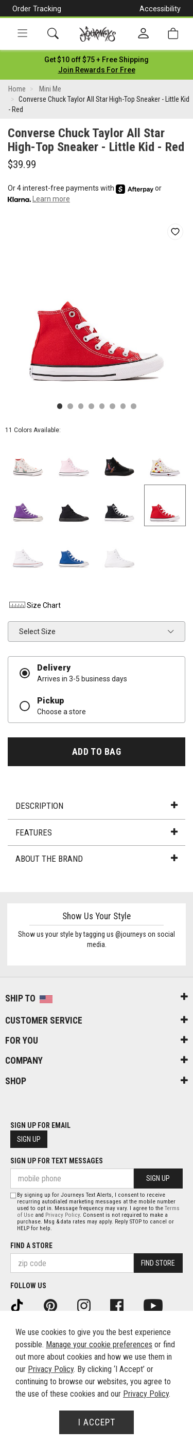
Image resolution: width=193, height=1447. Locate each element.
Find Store (158, 1263)
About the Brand (96, 858)
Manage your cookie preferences (99, 1344)
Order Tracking (36, 9)
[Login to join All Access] (96, 59)
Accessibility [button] (160, 9)
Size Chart (34, 605)
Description (96, 805)
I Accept (96, 1422)
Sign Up (29, 1139)
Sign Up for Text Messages (56, 1161)
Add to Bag (96, 752)
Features (96, 832)
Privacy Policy (62, 1215)
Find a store (31, 1245)
